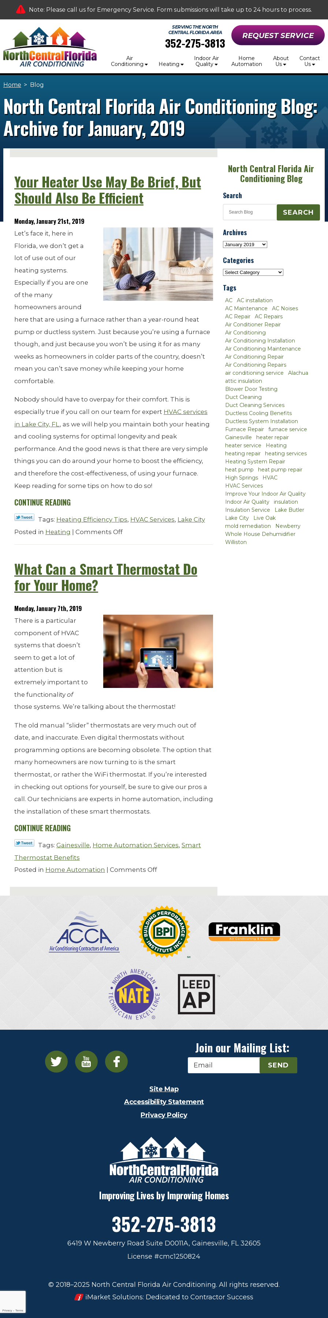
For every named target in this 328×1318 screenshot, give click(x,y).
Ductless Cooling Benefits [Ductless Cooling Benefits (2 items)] (258, 413)
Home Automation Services (136, 845)
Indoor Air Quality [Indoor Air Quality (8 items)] (247, 502)
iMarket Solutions (114, 1297)
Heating (58, 532)
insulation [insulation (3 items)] (286, 502)
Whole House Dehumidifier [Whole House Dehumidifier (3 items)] (260, 534)
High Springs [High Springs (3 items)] (241, 477)
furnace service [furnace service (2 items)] (287, 429)
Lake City (191, 519)
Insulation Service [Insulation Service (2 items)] (247, 510)
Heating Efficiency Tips (91, 519)
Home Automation (75, 869)
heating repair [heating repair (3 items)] (243, 453)
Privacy (7, 1310)
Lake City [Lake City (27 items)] (237, 518)
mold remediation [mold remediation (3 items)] (248, 526)
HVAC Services (152, 519)
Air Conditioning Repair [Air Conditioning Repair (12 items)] (254, 356)
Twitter (56, 1062)
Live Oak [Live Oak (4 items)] (264, 518)
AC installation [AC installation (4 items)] (255, 300)
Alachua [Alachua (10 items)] (298, 373)
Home (12, 84)
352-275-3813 (195, 43)
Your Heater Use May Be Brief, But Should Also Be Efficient (107, 189)
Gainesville (73, 845)
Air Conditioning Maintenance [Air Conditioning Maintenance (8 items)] (263, 348)
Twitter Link (24, 517)
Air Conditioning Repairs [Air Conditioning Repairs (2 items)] (255, 365)
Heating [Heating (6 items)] (276, 445)
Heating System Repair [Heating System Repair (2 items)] (255, 461)
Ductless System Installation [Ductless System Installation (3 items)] (261, 421)
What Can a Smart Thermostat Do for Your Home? (105, 577)
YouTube (86, 1062)
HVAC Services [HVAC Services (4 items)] (244, 485)
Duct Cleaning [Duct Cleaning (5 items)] (243, 397)
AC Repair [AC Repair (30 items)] (237, 316)
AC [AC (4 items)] (228, 300)
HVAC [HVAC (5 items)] (269, 477)
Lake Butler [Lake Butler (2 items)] (289, 510)
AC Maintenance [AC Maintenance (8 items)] (246, 308)
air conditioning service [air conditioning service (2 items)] (254, 373)
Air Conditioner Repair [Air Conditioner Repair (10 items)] (253, 324)
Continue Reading (42, 502)
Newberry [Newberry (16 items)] (288, 526)
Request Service (278, 35)
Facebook (116, 1062)
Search (298, 212)
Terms (19, 1310)
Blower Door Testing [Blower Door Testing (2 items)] (251, 389)
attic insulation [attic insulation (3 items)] (243, 381)
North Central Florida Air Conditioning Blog (271, 173)
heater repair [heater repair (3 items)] (272, 437)
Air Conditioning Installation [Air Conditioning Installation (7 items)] (260, 340)
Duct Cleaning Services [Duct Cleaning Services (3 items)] (254, 405)
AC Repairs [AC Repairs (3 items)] (269, 316)
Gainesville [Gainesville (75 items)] (238, 437)
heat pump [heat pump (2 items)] (239, 469)
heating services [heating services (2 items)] (286, 453)
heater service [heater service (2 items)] (243, 445)
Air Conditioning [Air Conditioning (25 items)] (245, 332)
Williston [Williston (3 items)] (236, 542)
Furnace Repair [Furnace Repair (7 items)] (244, 429)
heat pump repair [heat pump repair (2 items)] (280, 469)
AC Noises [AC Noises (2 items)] (285, 308)
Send (278, 1065)
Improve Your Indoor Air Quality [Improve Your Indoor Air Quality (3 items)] (265, 493)
